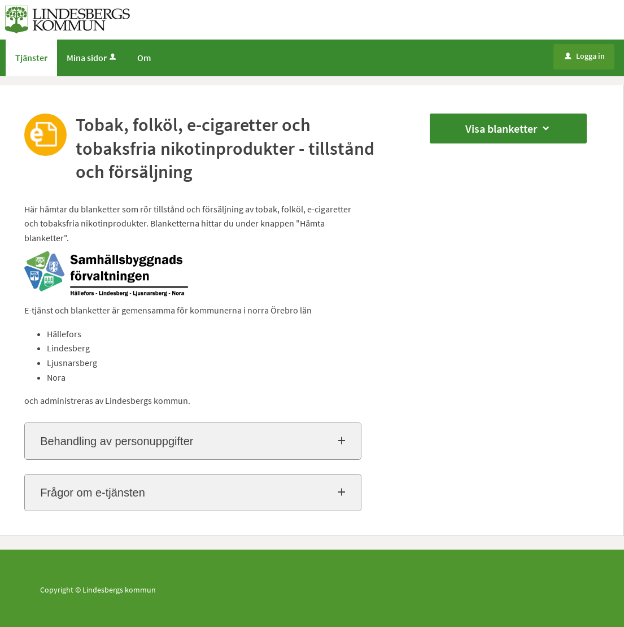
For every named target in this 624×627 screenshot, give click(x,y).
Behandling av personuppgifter (116, 441)
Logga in (585, 56)
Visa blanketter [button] (508, 128)
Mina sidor (92, 57)
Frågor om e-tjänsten (92, 492)
